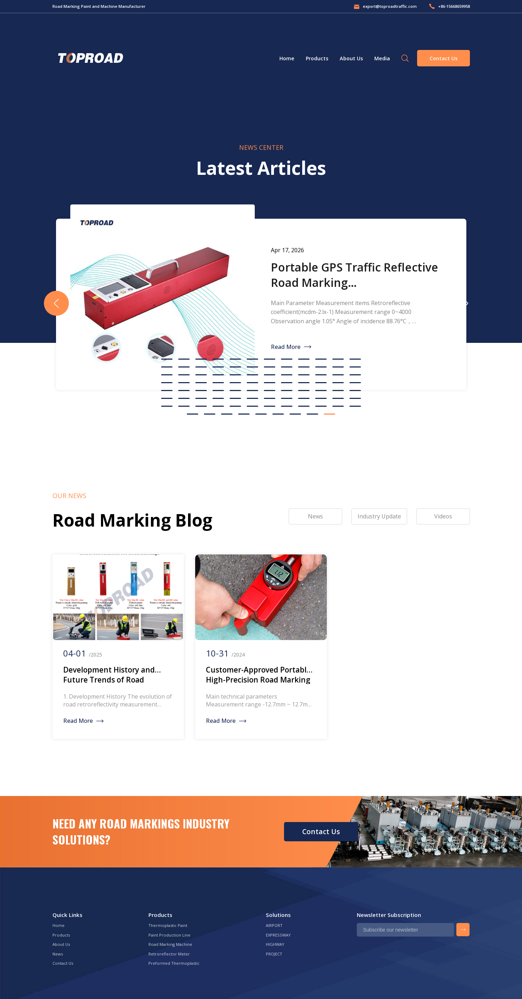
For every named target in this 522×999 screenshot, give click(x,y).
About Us (351, 58)
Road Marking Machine (170, 944)
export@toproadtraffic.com (390, 6)
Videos (443, 516)
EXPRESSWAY (278, 935)
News (57, 954)
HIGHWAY (275, 944)
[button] (465, 303)
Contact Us (443, 58)
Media (382, 58)
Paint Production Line (169, 935)
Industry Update (379, 516)
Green (89, 58)
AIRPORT (274, 925)
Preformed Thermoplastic (173, 963)
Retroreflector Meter (169, 954)
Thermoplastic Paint (167, 925)
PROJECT (274, 954)
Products (317, 58)
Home (286, 58)
